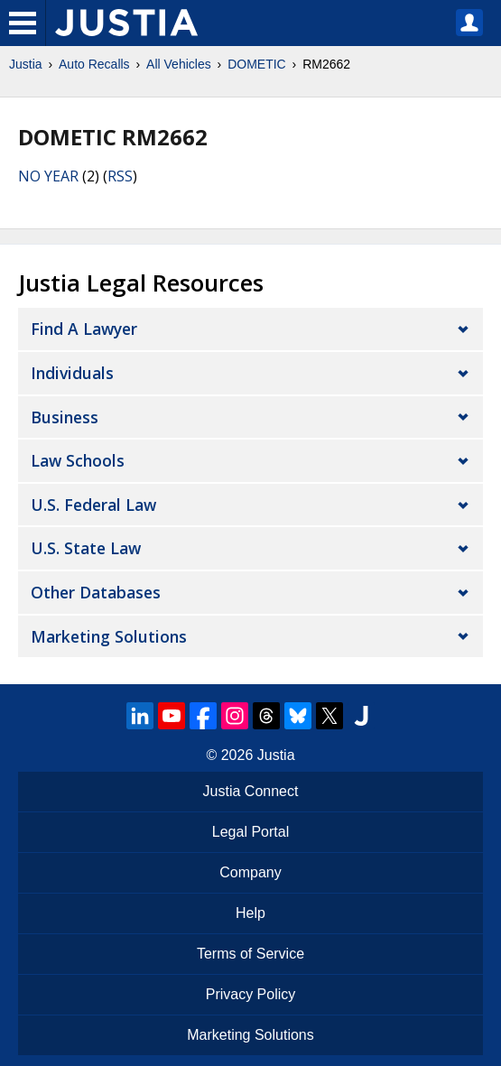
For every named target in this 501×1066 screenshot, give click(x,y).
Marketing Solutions (109, 636)
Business (64, 417)
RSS (120, 176)
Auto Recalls (94, 64)
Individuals (72, 373)
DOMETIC (256, 64)
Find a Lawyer (84, 328)
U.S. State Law (86, 548)
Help (250, 913)
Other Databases (96, 592)
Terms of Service (250, 953)
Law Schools (78, 460)
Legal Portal (250, 831)
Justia (25, 64)
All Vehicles (178, 64)
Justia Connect (251, 791)
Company (250, 872)
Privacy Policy (251, 994)
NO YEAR (48, 176)
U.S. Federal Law (93, 504)
